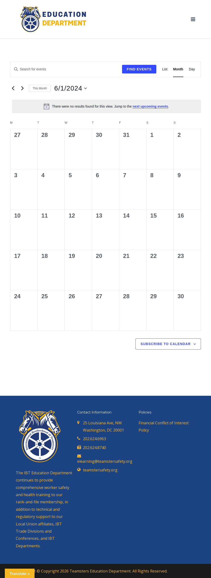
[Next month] (22, 88)
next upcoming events (150, 106)
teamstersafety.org (100, 470)
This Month (40, 88)
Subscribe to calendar (166, 344)
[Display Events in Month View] (178, 69)
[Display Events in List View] (164, 69)
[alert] (106, 106)
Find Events (139, 69)
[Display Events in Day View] (192, 69)
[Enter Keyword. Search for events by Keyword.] (66, 69)
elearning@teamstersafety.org (104, 461)
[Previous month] (13, 88)
